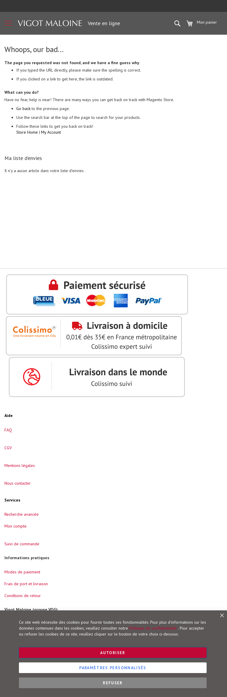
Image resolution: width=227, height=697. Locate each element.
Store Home (27, 132)
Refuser (112, 682)
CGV (8, 447)
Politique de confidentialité (153, 628)
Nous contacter (17, 483)
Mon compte (15, 526)
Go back (23, 108)
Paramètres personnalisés (112, 667)
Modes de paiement (22, 572)
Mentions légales (19, 465)
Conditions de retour (22, 595)
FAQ (8, 430)
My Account (51, 132)
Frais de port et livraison (26, 583)
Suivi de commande (21, 543)
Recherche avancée (21, 514)
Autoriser (112, 652)
